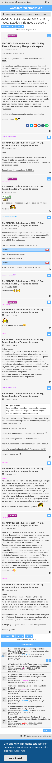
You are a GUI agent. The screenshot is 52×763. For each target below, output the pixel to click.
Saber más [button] (19, 751)
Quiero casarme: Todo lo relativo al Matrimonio (33, 702)
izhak (24, 690)
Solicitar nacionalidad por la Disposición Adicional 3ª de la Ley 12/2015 (26, 708)
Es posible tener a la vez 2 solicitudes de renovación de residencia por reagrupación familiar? (27, 676)
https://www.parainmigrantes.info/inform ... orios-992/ (23, 449)
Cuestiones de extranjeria (26, 670)
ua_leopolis (6, 38)
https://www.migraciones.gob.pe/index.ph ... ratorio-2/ (23, 433)
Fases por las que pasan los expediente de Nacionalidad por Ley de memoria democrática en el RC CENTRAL (28, 651)
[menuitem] (9, 2)
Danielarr (25, 680)
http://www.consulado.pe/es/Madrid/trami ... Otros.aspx (24, 444)
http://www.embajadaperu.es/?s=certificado (19, 439)
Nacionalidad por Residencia (27, 725)
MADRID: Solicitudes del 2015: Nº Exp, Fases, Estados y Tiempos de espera (25, 21)
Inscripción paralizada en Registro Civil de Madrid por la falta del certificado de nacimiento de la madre (29, 719)
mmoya (4, 578)
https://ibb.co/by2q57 (10, 454)
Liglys (4, 333)
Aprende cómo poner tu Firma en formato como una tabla (21, 267)
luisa (23, 668)
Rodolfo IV (26, 655)
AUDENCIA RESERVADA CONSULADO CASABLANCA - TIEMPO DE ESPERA (25, 697)
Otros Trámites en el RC (26, 712)
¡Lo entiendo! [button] (15, 758)
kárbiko (24, 723)
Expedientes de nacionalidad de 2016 (17, 170)
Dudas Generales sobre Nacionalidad (30, 691)
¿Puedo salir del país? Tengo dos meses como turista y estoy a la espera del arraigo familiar (28, 665)
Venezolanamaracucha (9, 217)
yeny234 (4, 462)
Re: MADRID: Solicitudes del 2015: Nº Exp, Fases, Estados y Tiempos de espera (23, 144)
